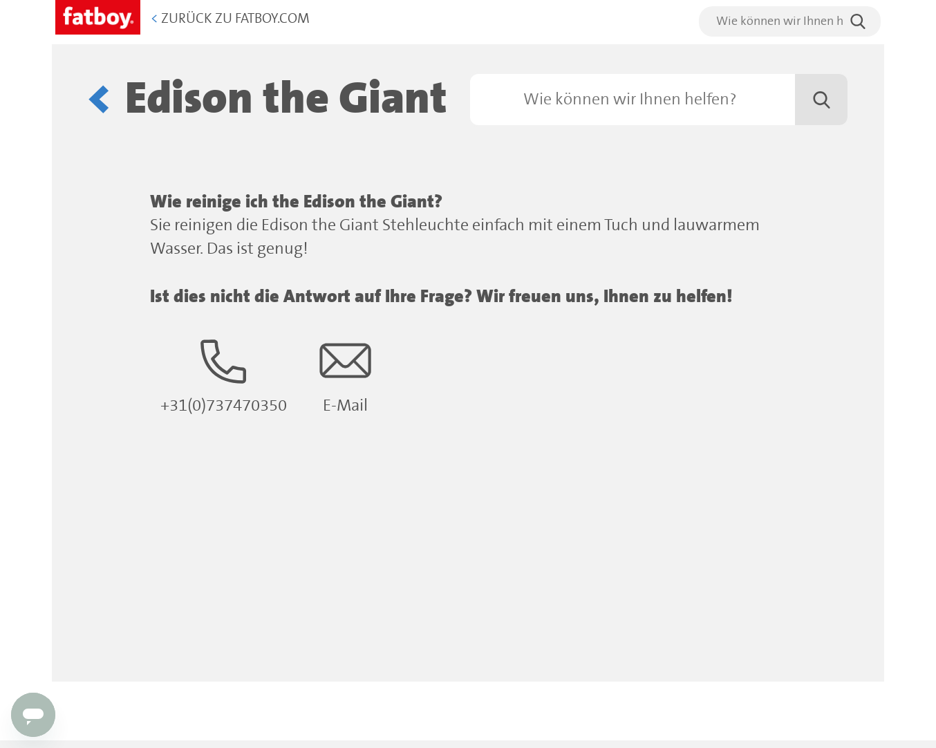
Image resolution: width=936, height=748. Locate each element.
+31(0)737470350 (223, 375)
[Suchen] (659, 99)
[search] (790, 21)
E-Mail (345, 375)
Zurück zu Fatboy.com (230, 19)
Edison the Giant (286, 99)
